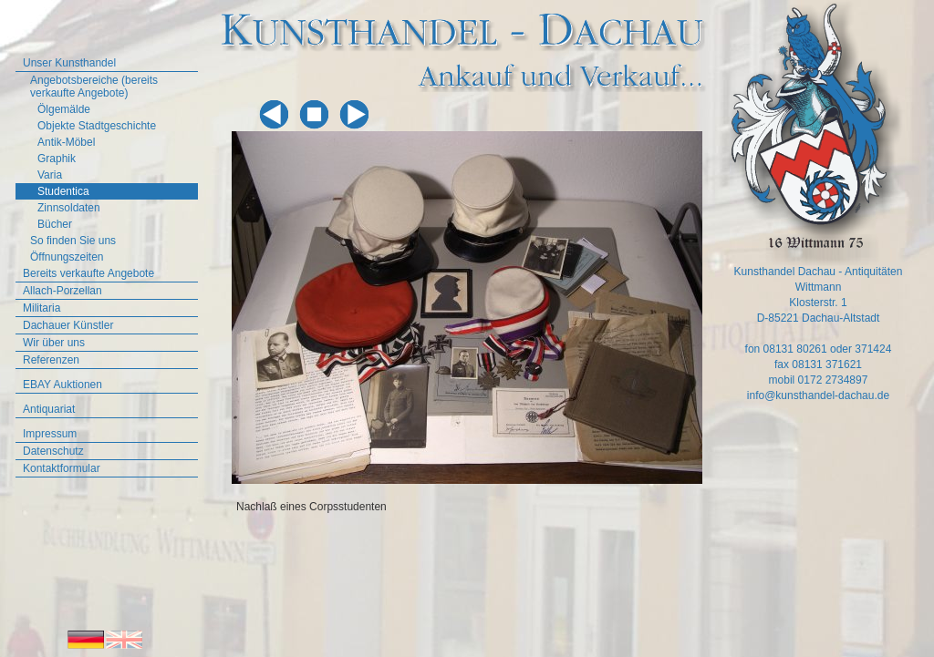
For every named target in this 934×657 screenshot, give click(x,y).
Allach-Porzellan (62, 290)
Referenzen (51, 360)
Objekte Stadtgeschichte (96, 125)
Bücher (54, 224)
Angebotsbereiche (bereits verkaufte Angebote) (94, 86)
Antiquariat (49, 409)
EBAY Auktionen (62, 384)
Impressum (50, 433)
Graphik (56, 158)
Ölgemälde (63, 109)
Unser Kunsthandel (69, 62)
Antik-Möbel (66, 142)
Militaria (41, 308)
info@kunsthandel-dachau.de (818, 395)
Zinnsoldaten (68, 207)
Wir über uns (54, 342)
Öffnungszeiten (67, 257)
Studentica (63, 191)
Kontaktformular (61, 468)
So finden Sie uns (73, 240)
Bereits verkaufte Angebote (88, 273)
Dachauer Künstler (68, 325)
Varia (49, 175)
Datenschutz (53, 451)
